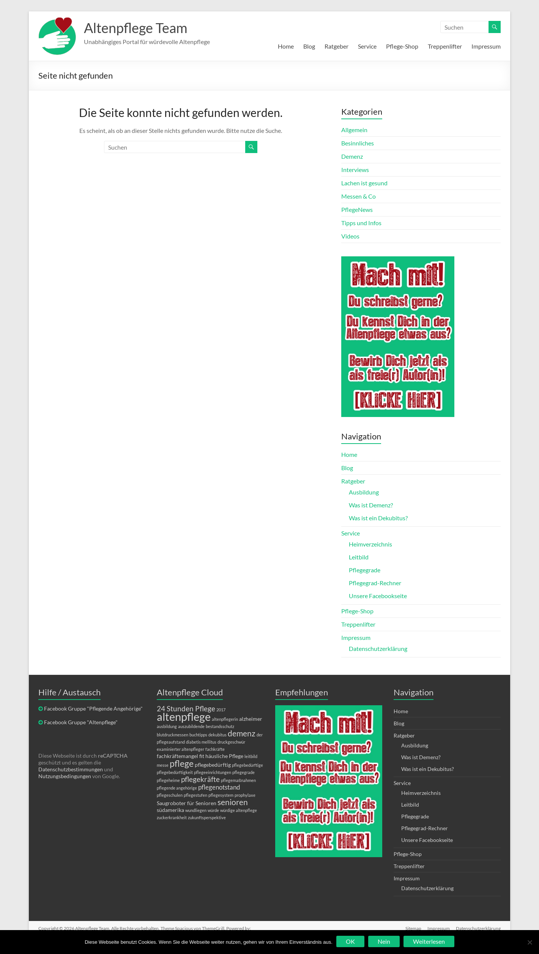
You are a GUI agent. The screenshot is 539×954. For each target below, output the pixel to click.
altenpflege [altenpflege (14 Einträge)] (184, 716)
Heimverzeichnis (370, 544)
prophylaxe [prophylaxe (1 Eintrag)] (245, 795)
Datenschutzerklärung (378, 648)
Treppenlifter (445, 46)
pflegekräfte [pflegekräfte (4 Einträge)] (200, 779)
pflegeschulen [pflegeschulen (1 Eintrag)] (170, 795)
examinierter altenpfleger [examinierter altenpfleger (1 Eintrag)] (180, 749)
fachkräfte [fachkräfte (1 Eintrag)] (215, 749)
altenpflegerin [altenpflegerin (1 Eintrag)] (225, 719)
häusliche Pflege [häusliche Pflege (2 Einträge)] (224, 756)
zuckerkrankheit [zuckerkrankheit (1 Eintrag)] (172, 817)
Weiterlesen (429, 941)
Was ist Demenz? (371, 505)
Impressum (486, 46)
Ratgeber (336, 46)
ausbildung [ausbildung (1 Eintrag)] (167, 726)
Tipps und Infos (361, 222)
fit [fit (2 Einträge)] (201, 756)
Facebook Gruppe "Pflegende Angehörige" (93, 708)
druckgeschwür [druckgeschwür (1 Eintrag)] (231, 741)
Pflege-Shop (402, 46)
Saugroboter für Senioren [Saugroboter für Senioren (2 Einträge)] (186, 803)
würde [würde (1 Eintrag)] (213, 810)
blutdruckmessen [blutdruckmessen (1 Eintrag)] (172, 734)
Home (286, 46)
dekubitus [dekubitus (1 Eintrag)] (217, 734)
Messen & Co (358, 196)
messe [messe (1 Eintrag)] (163, 765)
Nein (384, 941)
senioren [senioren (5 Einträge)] (232, 802)
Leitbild (359, 557)
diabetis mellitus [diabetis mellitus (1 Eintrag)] (201, 741)
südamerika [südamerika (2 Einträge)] (170, 810)
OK (350, 941)
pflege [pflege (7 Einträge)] (182, 763)
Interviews (355, 169)
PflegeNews (357, 209)
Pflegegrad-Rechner (375, 582)
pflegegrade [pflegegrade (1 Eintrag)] (243, 772)
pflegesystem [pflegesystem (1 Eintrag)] (220, 795)
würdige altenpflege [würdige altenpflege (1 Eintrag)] (238, 810)
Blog (309, 46)
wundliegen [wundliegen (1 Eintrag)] (195, 810)
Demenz (352, 156)
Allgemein (354, 129)
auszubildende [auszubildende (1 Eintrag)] (191, 726)
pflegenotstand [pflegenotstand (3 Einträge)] (219, 787)
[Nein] (529, 942)
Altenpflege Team (136, 27)
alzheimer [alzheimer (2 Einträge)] (250, 719)
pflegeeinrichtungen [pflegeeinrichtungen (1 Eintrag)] (212, 772)
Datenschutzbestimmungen (70, 769)
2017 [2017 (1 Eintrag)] (220, 709)
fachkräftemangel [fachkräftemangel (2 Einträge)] (177, 756)
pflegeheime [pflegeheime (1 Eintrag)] (168, 780)
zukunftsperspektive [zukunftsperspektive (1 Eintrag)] (207, 817)
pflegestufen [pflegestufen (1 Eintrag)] (195, 795)
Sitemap (413, 928)
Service (367, 46)
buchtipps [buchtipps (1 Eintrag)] (198, 734)
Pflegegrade (364, 569)
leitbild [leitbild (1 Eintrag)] (250, 756)
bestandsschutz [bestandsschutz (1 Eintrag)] (220, 726)
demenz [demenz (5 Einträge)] (241, 733)
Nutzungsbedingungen (64, 776)
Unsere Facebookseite (378, 595)
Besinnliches (357, 143)
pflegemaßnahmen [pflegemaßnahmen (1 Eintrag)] (238, 780)
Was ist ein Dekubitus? (378, 517)
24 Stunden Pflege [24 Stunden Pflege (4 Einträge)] (186, 708)
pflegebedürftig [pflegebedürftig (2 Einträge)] (213, 764)
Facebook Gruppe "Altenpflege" (81, 722)
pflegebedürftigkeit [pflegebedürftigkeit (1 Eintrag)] (175, 772)
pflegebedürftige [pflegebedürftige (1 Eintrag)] (247, 765)
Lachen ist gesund (364, 182)
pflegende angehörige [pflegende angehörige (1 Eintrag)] (177, 787)
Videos (350, 236)
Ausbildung (364, 492)
